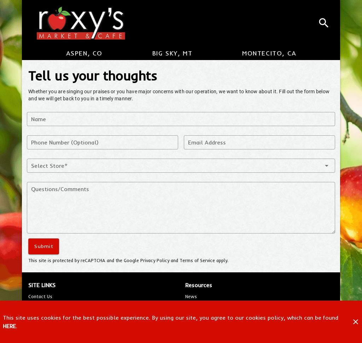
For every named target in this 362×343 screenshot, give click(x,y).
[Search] (324, 23)
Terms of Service (197, 260)
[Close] (355, 321)
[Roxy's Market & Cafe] (77, 23)
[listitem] (40, 296)
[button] (181, 166)
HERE (9, 326)
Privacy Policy (154, 260)
